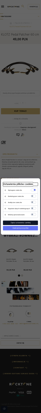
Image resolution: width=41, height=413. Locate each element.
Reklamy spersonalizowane (16, 215)
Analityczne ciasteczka (15, 202)
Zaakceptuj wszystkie (20, 228)
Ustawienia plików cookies (18, 184)
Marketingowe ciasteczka (16, 196)
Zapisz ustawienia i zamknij (21, 222)
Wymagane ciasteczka (15, 190)
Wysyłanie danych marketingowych (19, 209)
